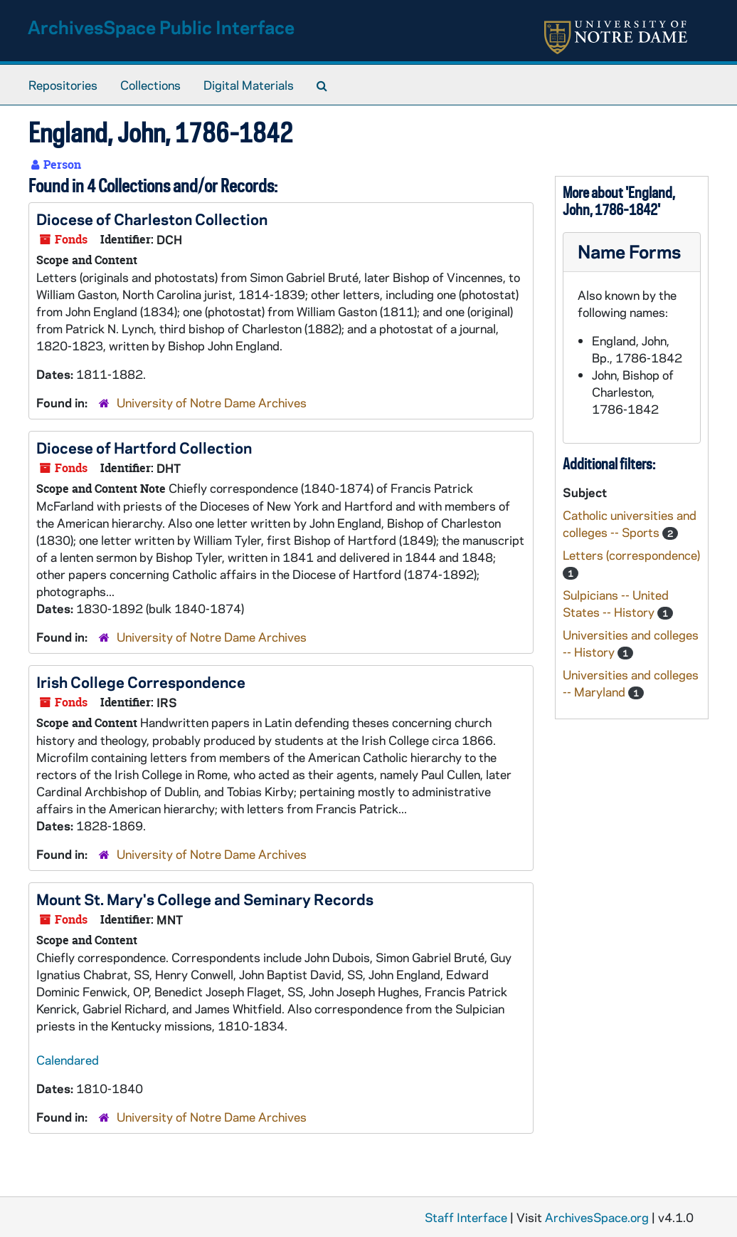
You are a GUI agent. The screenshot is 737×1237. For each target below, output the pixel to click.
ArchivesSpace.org (597, 1217)
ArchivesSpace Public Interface (161, 26)
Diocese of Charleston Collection (151, 219)
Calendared (67, 1060)
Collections (150, 85)
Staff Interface (466, 1217)
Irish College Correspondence (140, 681)
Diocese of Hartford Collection (144, 447)
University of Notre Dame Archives (212, 402)
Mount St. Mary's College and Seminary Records (204, 899)
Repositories (62, 85)
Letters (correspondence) (631, 555)
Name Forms (629, 251)
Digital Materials (248, 85)
